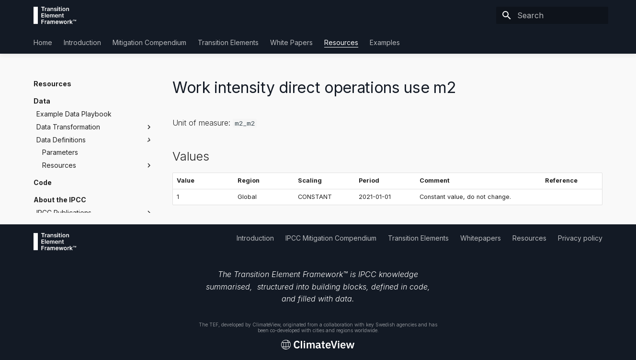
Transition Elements (228, 42)
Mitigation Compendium (149, 42)
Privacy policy (580, 238)
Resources (341, 42)
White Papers (291, 42)
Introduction (82, 42)
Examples (385, 42)
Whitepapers (480, 238)
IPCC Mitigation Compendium (330, 238)
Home (43, 42)
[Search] (552, 15)
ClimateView (266, 324)
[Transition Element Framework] (55, 15)
